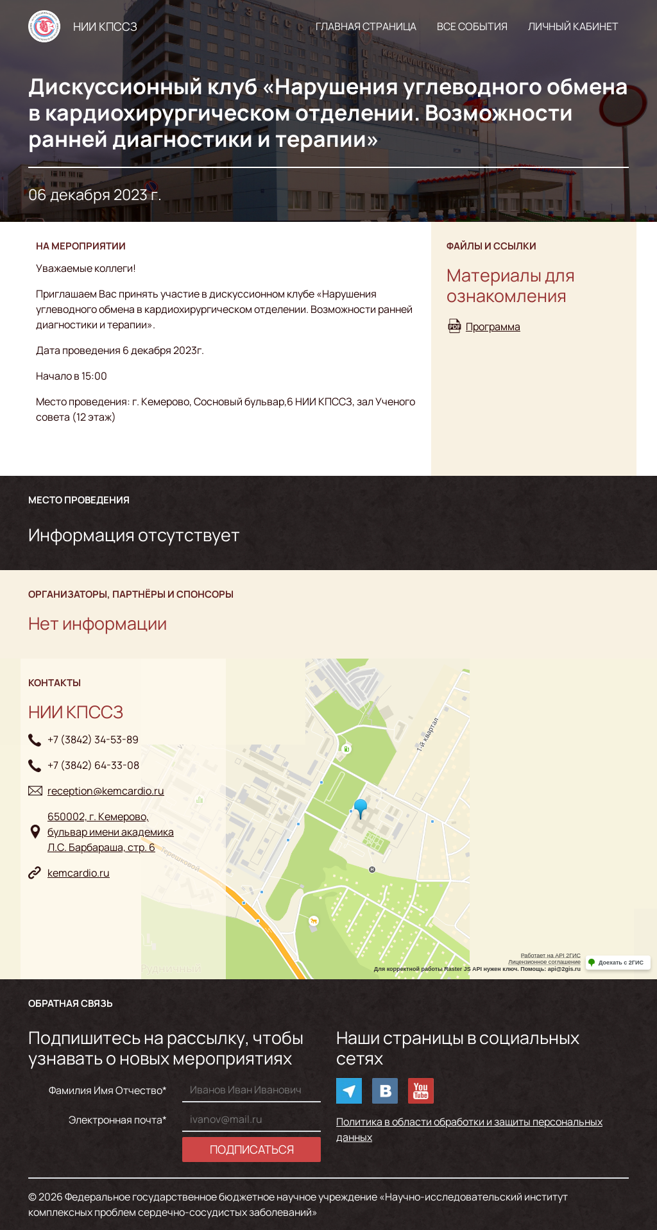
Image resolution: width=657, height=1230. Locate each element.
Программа (493, 326)
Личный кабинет (573, 26)
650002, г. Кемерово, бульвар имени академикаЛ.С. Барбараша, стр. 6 (110, 831)
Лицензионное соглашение (544, 962)
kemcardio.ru (78, 873)
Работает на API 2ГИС (551, 955)
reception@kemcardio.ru (105, 791)
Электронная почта (115, 1120)
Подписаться (252, 1149)
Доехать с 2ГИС (621, 962)
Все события (472, 26)
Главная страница (366, 26)
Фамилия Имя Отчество (105, 1090)
